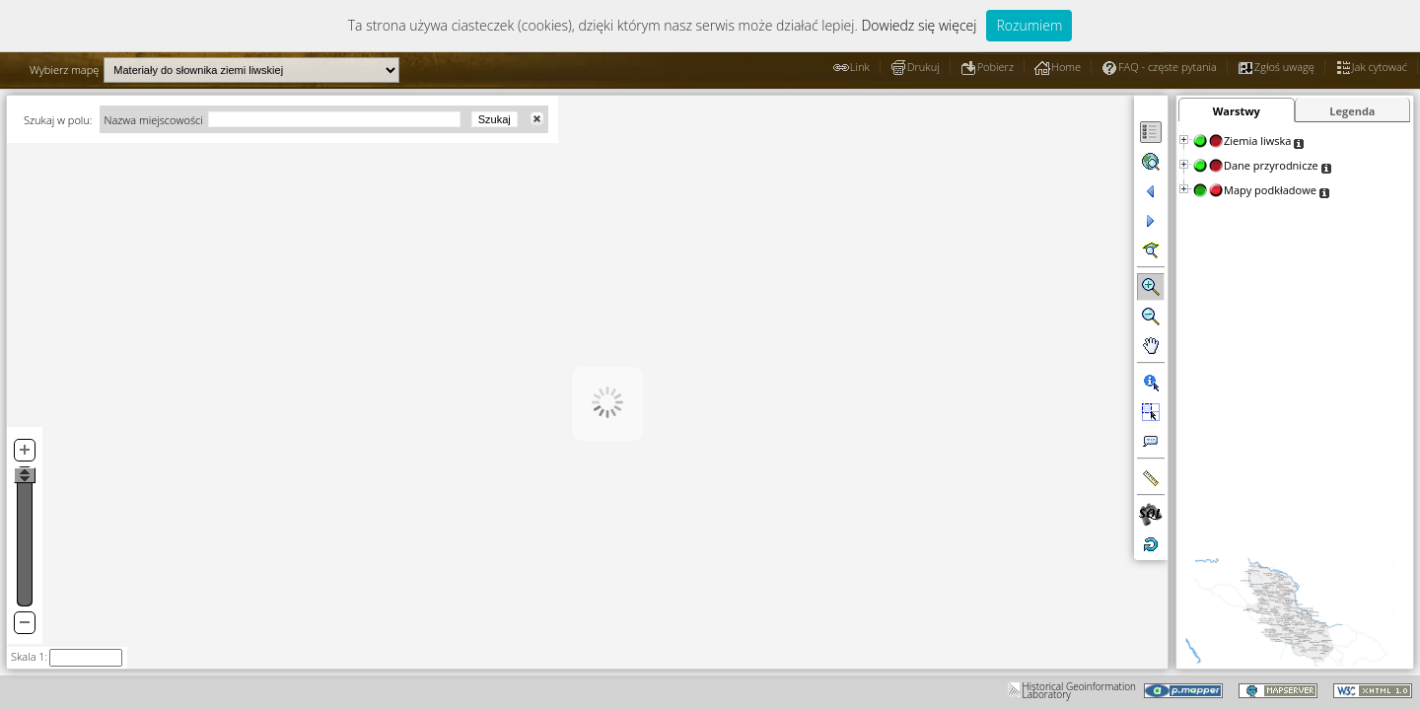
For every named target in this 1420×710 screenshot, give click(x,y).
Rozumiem (1029, 25)
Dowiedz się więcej (918, 25)
